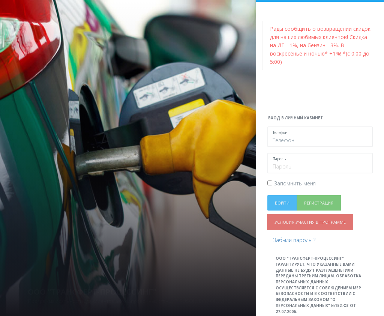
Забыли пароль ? (294, 240)
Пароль (279, 158)
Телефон (280, 132)
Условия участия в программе (310, 222)
